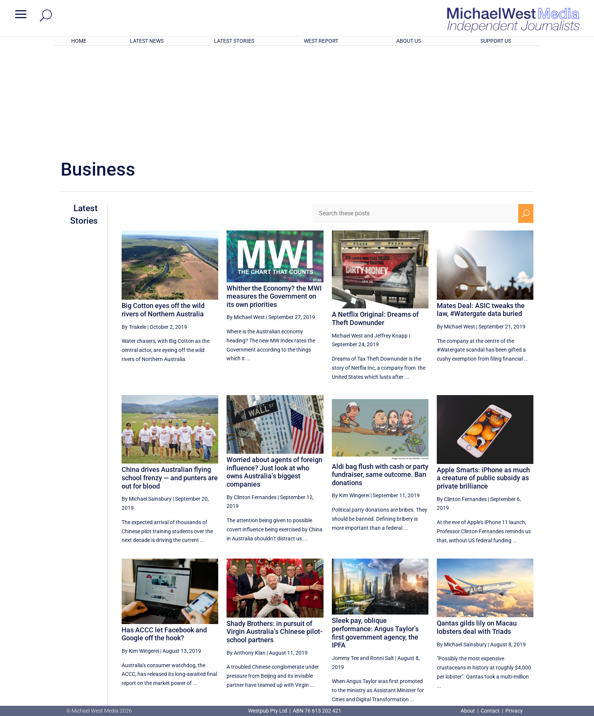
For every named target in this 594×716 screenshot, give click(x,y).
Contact (490, 711)
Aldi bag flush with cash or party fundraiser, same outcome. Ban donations (380, 375)
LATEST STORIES (234, 41)
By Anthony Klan (246, 554)
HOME (78, 41)
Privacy (514, 711)
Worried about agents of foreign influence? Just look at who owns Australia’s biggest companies (274, 372)
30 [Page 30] (489, 634)
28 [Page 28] (451, 634)
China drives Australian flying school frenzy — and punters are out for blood (170, 378)
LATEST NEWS (147, 41)
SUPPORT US (495, 41)
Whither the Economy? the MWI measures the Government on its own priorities (274, 197)
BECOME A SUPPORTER (554, 663)
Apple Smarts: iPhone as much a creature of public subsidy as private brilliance (483, 379)
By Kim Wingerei (350, 396)
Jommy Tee (345, 559)
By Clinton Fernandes (252, 398)
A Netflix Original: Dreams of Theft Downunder (375, 219)
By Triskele (134, 228)
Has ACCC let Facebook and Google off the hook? (164, 535)
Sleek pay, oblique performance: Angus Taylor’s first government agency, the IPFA (375, 533)
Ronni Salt (382, 559)
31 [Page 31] (508, 634)
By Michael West (246, 218)
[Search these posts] (416, 114)
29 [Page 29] (470, 634)
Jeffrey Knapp (391, 236)
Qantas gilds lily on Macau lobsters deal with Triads (477, 528)
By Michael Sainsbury (147, 400)
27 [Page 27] (432, 634)
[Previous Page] (414, 634)
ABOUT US (408, 41)
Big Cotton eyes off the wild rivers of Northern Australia (163, 210)
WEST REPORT (321, 41)
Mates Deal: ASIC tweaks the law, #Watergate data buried (481, 210)
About (468, 711)
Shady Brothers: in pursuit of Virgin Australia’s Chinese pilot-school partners (274, 532)
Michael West (347, 236)
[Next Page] (526, 634)
